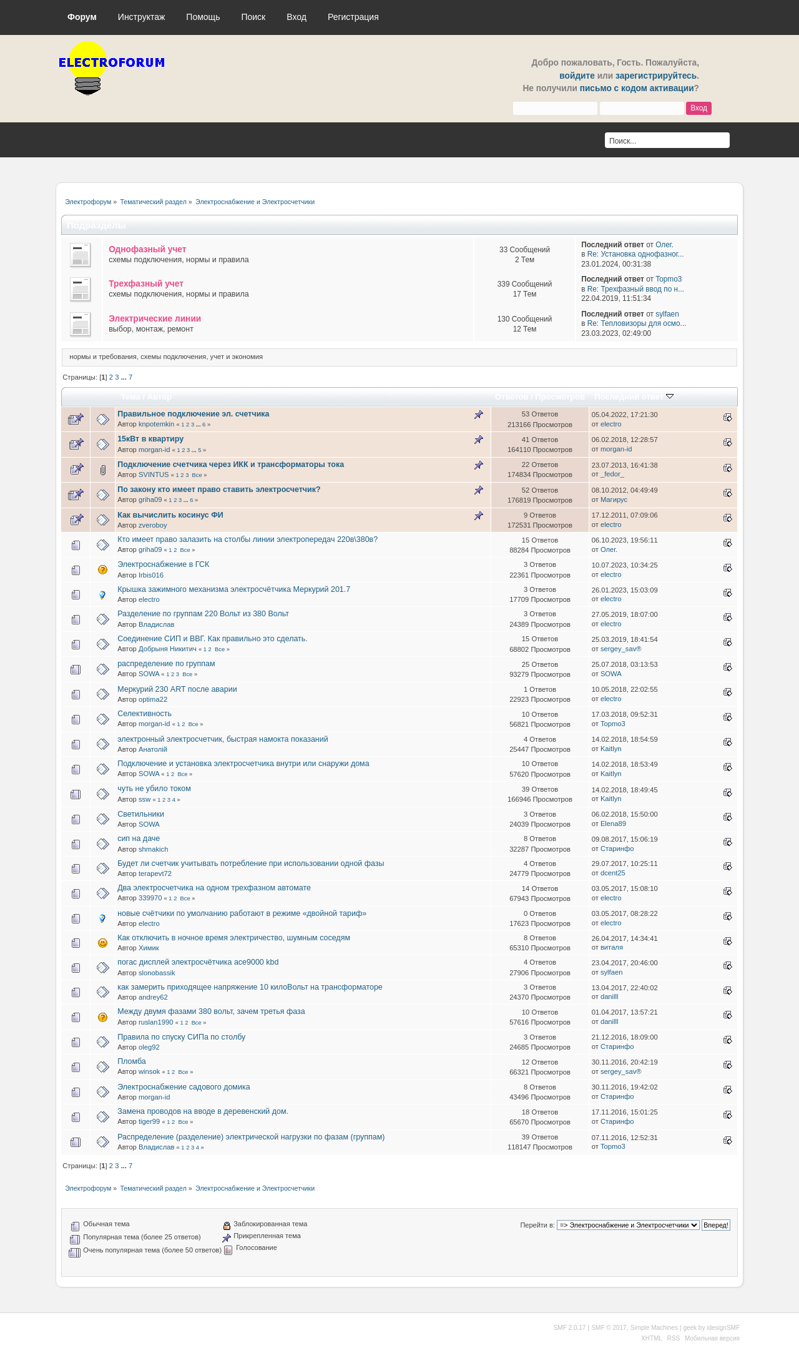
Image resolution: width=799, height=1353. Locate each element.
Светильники (140, 814)
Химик (149, 948)
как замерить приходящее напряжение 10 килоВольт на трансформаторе (250, 987)
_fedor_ (612, 474)
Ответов (512, 396)
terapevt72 (155, 873)
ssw (144, 799)
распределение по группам (166, 663)
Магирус (613, 499)
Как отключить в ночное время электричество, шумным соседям (233, 937)
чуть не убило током (154, 788)
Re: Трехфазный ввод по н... (635, 289)
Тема (130, 396)
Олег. (664, 244)
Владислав (156, 624)
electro (611, 424)
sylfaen (667, 314)
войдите (577, 76)
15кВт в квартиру (150, 439)
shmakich (153, 849)
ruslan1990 (156, 1022)
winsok (149, 1071)
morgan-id (154, 449)
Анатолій (153, 749)
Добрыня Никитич (168, 648)
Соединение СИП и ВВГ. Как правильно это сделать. (212, 638)
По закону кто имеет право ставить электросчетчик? (218, 489)
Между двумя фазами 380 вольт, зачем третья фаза (211, 1011)
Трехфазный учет (146, 283)
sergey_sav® (621, 648)
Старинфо (617, 848)
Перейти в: (537, 1225)
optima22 (153, 699)
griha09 (150, 499)
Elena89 (613, 823)
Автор (159, 396)
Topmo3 (668, 279)
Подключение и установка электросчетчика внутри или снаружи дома (243, 763)
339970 (150, 898)
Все (197, 475)
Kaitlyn (611, 748)
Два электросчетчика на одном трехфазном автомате (214, 887)
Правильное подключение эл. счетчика (193, 414)
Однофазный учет (147, 249)
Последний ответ (633, 396)
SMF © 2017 (608, 1327)
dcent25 (612, 873)
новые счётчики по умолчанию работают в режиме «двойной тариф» (241, 913)
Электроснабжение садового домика (183, 1087)
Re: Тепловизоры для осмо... (637, 323)
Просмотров (560, 396)
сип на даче (138, 838)
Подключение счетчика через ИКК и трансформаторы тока (230, 464)
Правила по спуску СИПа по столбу (181, 1037)
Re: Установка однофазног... (635, 254)
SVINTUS (154, 474)
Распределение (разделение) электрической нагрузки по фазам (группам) (251, 1137)
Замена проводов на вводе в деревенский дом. (202, 1111)
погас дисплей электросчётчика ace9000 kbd (197, 962)
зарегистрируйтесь (656, 76)
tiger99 (149, 1121)
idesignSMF (723, 1327)
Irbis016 (151, 575)
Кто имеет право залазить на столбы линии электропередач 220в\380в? (247, 539)
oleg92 (149, 1047)
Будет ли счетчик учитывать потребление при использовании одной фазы (250, 863)
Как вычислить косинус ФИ (170, 515)
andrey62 (153, 997)
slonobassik (157, 973)
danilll (609, 996)
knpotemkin (156, 424)
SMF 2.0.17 (570, 1327)
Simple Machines (654, 1327)
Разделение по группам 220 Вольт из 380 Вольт (203, 613)
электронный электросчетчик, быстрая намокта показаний (222, 739)
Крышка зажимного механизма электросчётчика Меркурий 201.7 (233, 589)
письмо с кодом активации (637, 88)
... (125, 377)
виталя (611, 947)
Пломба (131, 1061)
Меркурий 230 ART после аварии (177, 689)
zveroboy (153, 525)
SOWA (149, 673)
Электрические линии (155, 318)
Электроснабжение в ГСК (163, 564)
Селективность (144, 713)
